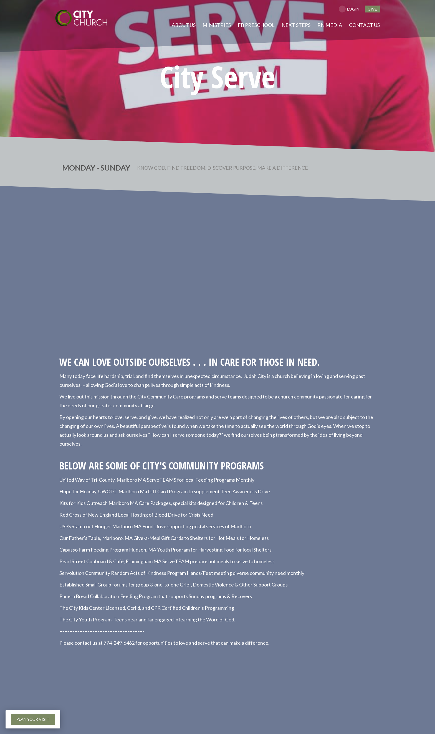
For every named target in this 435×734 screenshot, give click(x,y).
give (372, 9)
